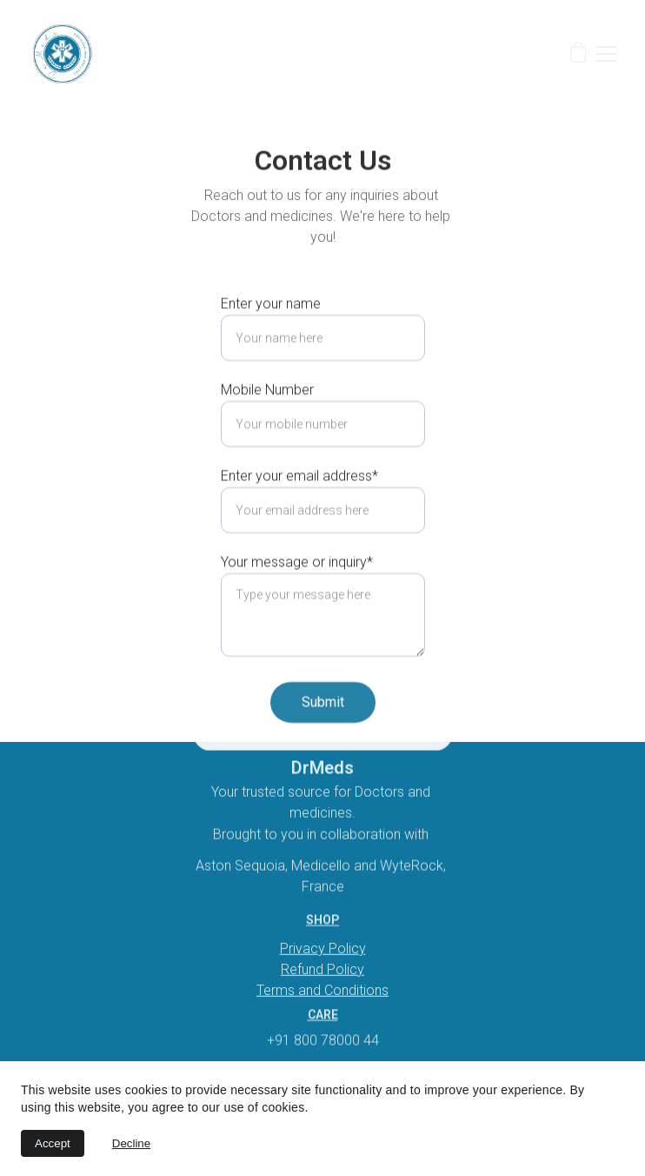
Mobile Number (267, 411)
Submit (323, 723)
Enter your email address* (299, 497)
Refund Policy (322, 970)
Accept (52, 1143)
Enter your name (271, 325)
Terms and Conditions (322, 991)
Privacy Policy (323, 949)
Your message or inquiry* (297, 583)
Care (323, 1016)
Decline (131, 1143)
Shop (322, 921)
